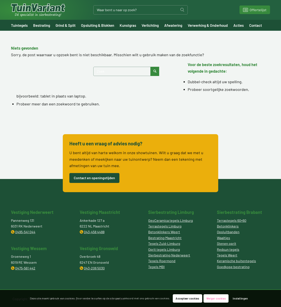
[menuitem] (22, 25)
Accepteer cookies (187, 298)
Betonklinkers (228, 226)
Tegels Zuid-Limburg (164, 243)
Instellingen (240, 298)
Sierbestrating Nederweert (169, 255)
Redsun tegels (228, 249)
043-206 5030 (94, 268)
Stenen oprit (226, 243)
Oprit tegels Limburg (164, 249)
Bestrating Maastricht (165, 238)
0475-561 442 (25, 268)
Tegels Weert (227, 255)
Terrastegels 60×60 (231, 220)
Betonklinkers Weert (164, 232)
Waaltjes (223, 238)
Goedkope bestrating (233, 267)
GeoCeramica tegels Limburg (170, 220)
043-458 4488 (94, 232)
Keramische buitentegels (236, 261)
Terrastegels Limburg (165, 226)
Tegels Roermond (161, 261)
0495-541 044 (25, 232)
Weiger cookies (216, 298)
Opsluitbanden (228, 232)
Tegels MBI (156, 267)
